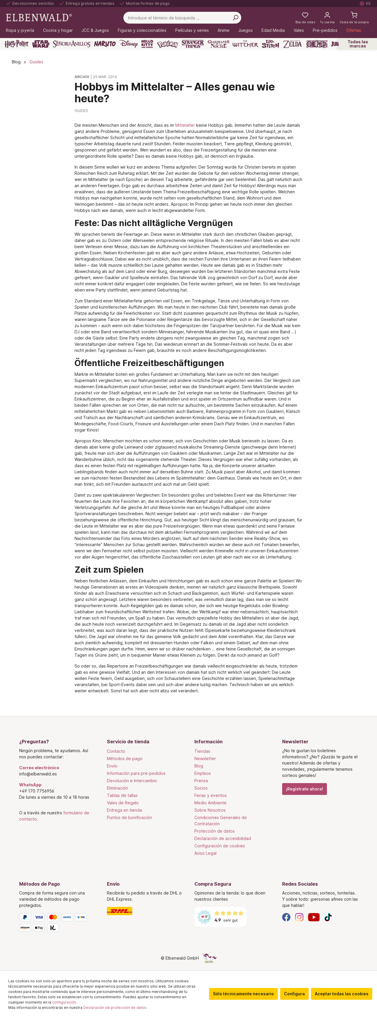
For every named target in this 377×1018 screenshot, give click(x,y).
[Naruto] (105, 44)
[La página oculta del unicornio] (209, 958)
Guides (81, 110)
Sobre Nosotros (210, 810)
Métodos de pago (125, 758)
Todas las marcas (358, 43)
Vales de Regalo (123, 802)
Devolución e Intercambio (132, 780)
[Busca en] (235, 17)
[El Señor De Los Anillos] (71, 44)
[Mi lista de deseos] (305, 18)
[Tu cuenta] (327, 18)
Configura (294, 993)
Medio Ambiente (210, 802)
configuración (64, 1002)
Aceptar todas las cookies (341, 993)
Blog (198, 765)
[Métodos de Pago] (57, 923)
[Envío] (145, 911)
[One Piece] (317, 44)
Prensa (201, 780)
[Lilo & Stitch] (270, 44)
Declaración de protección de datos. (115, 1007)
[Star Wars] (40, 44)
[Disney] (128, 44)
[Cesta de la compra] (354, 18)
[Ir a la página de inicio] (39, 17)
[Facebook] (286, 916)
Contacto (116, 751)
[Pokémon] (167, 44)
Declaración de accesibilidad (222, 838)
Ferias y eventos (210, 795)
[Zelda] (292, 44)
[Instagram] (299, 916)
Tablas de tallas (122, 795)
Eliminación (117, 787)
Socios (201, 787)
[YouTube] (314, 916)
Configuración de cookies (219, 845)
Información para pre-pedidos (136, 773)
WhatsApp (30, 784)
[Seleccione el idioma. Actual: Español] (365, 3)
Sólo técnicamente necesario (243, 993)
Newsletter (205, 758)
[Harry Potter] (16, 44)
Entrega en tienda (124, 810)
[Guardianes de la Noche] (218, 44)
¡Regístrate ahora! (304, 788)
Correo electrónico (39, 767)
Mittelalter (185, 125)
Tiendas (202, 751)
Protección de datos (214, 830)
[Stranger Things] (193, 44)
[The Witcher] (245, 44)
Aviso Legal (205, 853)
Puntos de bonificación (129, 817)
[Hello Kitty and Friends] (147, 44)
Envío (112, 765)
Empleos (202, 773)
